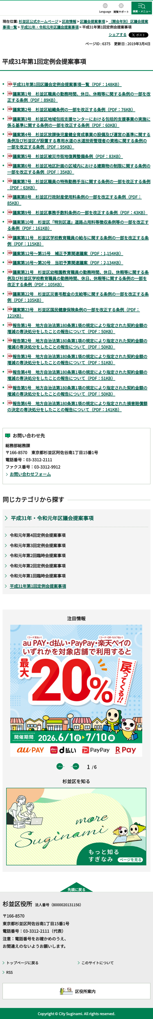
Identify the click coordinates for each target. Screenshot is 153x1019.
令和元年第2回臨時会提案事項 (37, 555)
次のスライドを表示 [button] (76, 766)
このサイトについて (97, 962)
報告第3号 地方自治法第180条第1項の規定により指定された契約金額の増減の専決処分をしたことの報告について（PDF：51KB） (77, 359)
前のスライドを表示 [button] (59, 766)
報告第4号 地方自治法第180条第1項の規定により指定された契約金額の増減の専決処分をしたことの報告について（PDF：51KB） (77, 375)
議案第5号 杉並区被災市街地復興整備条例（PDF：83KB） (68, 156)
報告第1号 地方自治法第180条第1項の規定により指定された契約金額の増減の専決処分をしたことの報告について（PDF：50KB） (77, 328)
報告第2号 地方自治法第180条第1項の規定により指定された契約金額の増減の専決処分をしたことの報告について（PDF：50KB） (77, 344)
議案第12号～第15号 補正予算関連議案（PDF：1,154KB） (68, 253)
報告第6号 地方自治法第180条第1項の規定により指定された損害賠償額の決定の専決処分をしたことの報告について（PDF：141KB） (77, 406)
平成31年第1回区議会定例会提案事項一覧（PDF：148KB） (67, 84)
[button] (105, 8)
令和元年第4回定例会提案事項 (37, 535)
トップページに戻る (22, 962)
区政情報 (69, 21)
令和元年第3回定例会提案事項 (37, 545)
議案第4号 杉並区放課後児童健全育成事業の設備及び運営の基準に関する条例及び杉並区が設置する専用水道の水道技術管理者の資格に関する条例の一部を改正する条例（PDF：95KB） (78, 140)
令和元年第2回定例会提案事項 (37, 566)
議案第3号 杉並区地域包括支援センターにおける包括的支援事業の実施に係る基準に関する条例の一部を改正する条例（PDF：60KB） (78, 122)
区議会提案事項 (92, 21)
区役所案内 (85, 991)
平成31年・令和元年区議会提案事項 (50, 27)
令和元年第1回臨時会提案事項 (37, 576)
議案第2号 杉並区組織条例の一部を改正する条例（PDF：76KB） (74, 109)
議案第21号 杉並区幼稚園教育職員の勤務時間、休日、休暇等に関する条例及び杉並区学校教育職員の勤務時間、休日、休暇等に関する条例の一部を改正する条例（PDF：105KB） (78, 278)
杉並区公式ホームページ (38, 21)
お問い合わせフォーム (30, 474)
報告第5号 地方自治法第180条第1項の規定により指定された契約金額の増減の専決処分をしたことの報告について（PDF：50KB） (77, 391)
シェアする (118, 34)
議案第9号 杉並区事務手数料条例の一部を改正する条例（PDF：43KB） (80, 212)
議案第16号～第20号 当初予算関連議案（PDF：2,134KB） (68, 262)
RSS (9, 972)
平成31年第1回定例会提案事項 (38, 586)
